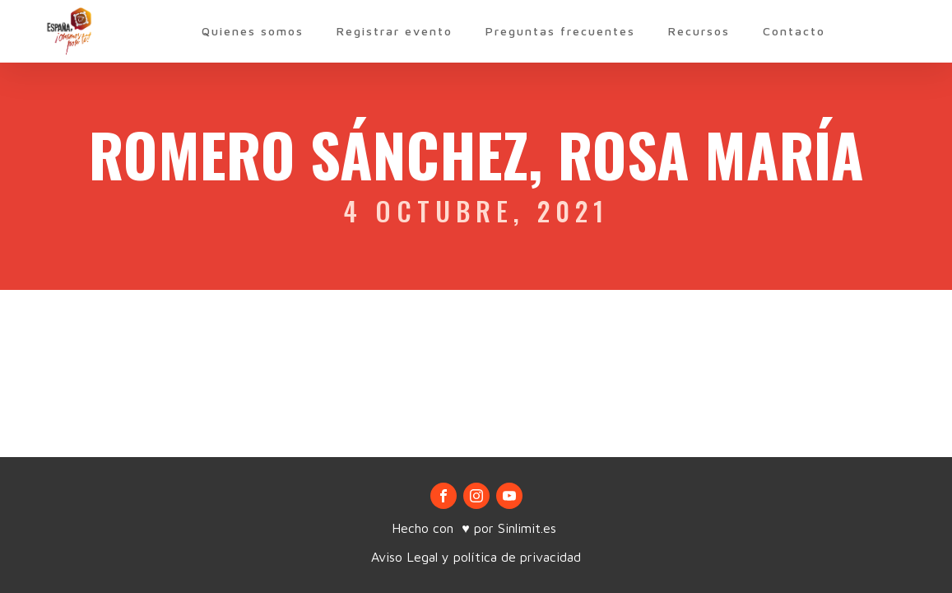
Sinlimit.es (529, 528)
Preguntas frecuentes (560, 31)
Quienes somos (253, 31)
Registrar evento (395, 31)
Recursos (699, 31)
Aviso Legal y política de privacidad (476, 556)
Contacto (794, 31)
